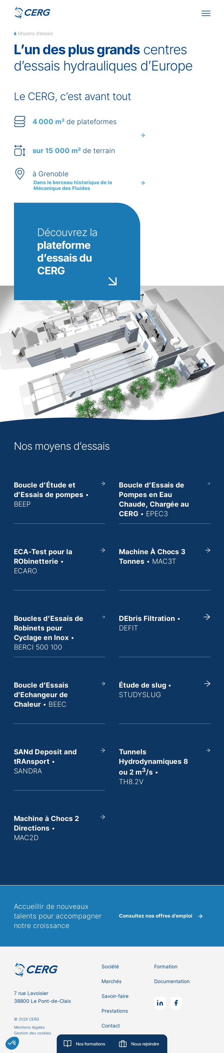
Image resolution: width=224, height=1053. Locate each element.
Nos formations (84, 1043)
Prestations (115, 1011)
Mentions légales (29, 1027)
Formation (165, 966)
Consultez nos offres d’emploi (160, 916)
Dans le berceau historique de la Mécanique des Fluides (89, 185)
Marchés (112, 981)
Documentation (172, 981)
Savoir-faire (115, 996)
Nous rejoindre (139, 1043)
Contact (111, 1026)
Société (110, 966)
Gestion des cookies (32, 1033)
